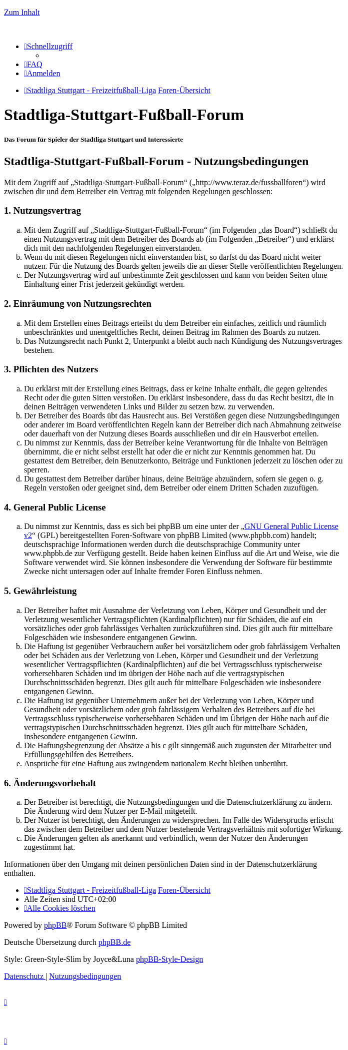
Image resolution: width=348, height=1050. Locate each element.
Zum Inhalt (22, 12)
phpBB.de (114, 942)
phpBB (55, 925)
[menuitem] (33, 64)
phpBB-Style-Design (169, 959)
